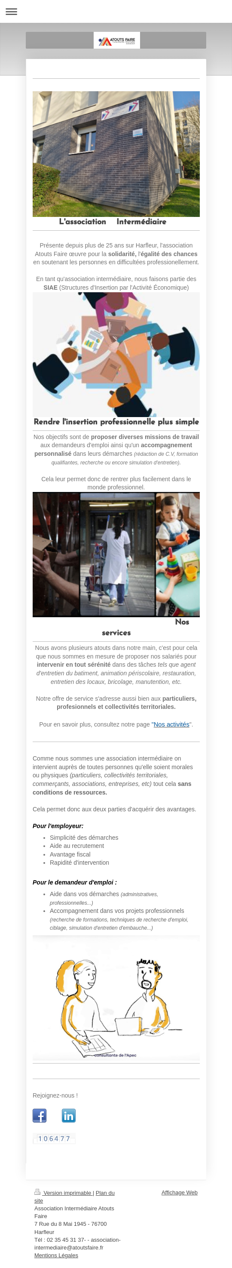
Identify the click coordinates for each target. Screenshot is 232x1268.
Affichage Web (180, 1192)
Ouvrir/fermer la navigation (116, 11)
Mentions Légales (56, 1255)
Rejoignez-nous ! (55, 1095)
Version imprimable (63, 1193)
